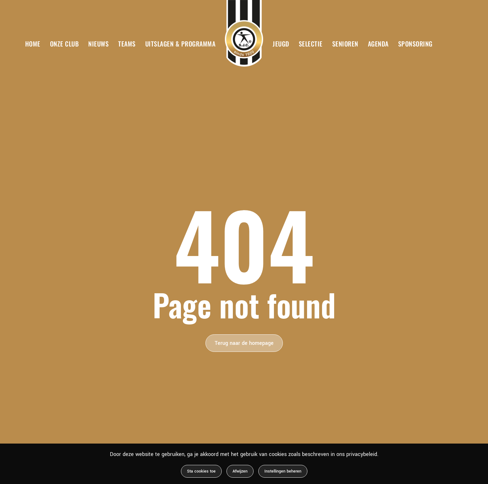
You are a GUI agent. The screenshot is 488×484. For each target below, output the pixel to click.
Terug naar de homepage (244, 343)
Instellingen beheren (282, 471)
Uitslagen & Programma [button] (180, 43)
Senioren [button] (345, 43)
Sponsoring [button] (415, 43)
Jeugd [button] (281, 43)
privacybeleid (361, 454)
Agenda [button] (378, 43)
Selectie (311, 43)
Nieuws (98, 43)
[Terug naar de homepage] (244, 33)
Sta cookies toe (201, 471)
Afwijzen (240, 471)
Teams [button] (127, 43)
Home (32, 43)
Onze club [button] (64, 43)
